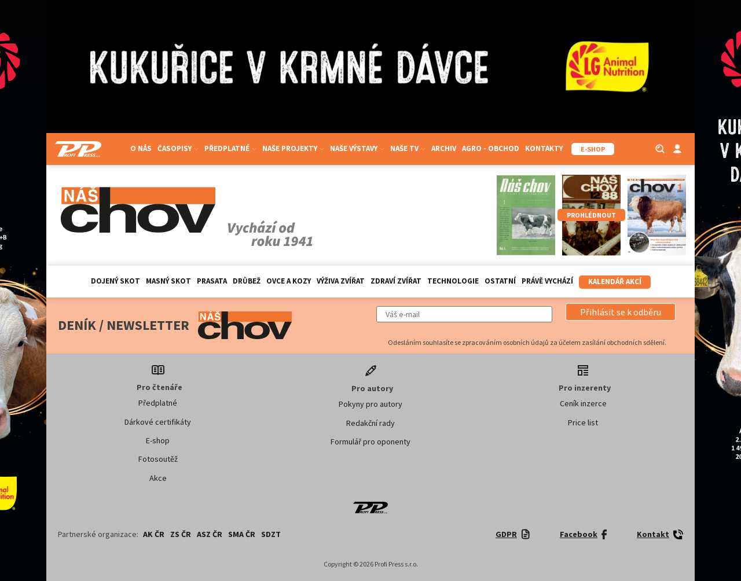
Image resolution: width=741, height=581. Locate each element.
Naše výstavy (357, 148)
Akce (158, 478)
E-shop (158, 440)
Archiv (443, 148)
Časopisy (178, 148)
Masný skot (168, 281)
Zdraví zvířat (395, 281)
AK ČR (153, 534)
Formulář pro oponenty (370, 441)
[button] (621, 312)
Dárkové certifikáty (157, 422)
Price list (583, 422)
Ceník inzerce (583, 403)
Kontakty (544, 148)
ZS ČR (180, 534)
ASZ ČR (209, 534)
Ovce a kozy (288, 281)
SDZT (271, 534)
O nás (141, 148)
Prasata (212, 281)
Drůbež (247, 281)
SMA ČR (241, 534)
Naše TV (407, 148)
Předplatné (230, 148)
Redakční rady (370, 423)
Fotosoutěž (158, 459)
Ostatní (500, 281)
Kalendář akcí (614, 281)
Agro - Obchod (490, 148)
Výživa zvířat (341, 281)
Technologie (453, 281)
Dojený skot (115, 281)
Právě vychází (547, 281)
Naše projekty (293, 148)
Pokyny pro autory (370, 404)
